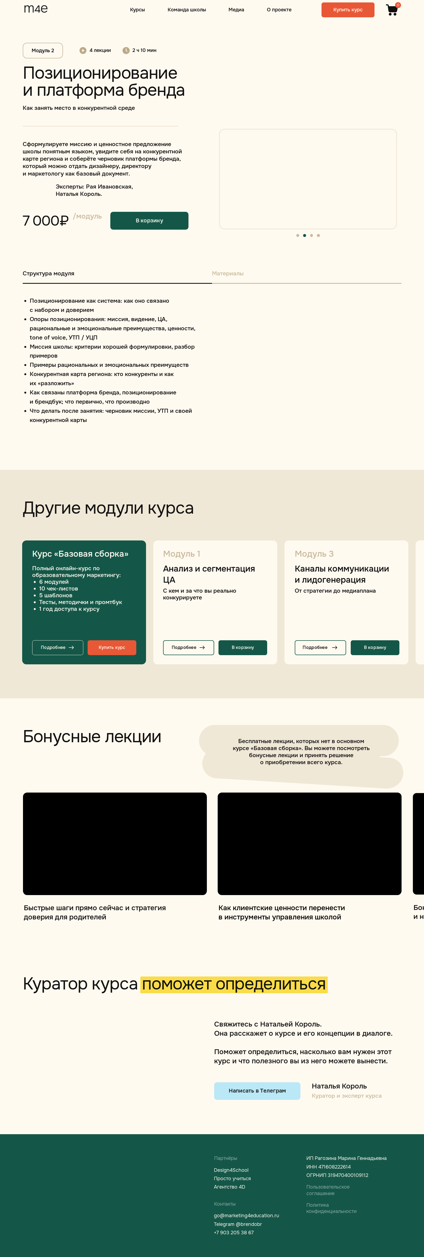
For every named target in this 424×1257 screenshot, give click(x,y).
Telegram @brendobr (238, 1224)
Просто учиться (232, 1178)
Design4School (231, 1170)
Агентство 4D (229, 1187)
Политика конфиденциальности (331, 1208)
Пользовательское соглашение (328, 1190)
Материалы (228, 273)
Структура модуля (48, 273)
